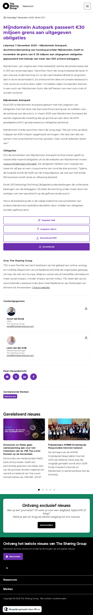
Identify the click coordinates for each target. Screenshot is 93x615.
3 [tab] (46, 492)
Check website (41, 287)
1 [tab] (39, 492)
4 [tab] (50, 492)
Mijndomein (10, 396)
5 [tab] (54, 492)
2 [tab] (43, 492)
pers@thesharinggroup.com (20, 326)
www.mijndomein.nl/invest (20, 164)
